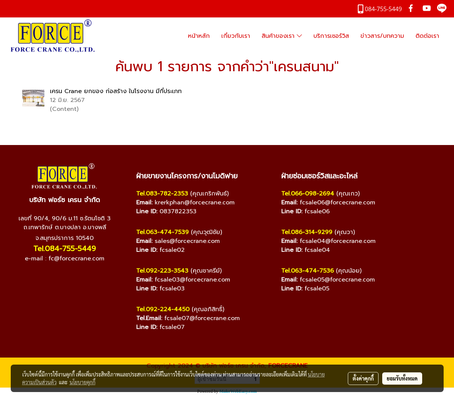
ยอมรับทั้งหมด (402, 378)
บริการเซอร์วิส (331, 36)
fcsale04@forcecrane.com (338, 241)
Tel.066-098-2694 (307, 193)
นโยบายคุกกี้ (82, 382)
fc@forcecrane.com (76, 258)
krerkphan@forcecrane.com (195, 202)
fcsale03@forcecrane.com (192, 279)
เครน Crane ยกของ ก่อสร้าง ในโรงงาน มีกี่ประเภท (116, 91)
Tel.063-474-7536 (307, 270)
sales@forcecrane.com (187, 241)
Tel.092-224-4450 (162, 309)
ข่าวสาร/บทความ (382, 36)
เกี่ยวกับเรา (235, 36)
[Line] (72, 277)
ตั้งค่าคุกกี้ (363, 378)
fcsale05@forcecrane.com (337, 279)
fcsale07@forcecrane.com (202, 318)
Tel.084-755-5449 (64, 248)
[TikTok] (87, 277)
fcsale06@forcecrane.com (337, 202)
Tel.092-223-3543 (162, 270)
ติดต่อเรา (427, 36)
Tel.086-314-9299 (306, 232)
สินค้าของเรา (282, 36)
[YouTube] (57, 277)
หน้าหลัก (199, 36)
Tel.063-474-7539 (162, 232)
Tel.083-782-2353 (162, 193)
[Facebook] (42, 277)
